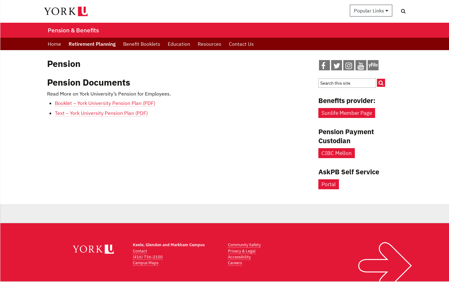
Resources (209, 44)
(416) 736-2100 (148, 257)
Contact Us (241, 44)
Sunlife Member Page (346, 113)
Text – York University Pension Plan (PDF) (101, 113)
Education (179, 44)
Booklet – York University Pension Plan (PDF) (105, 103)
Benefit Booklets (141, 44)
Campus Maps (145, 263)
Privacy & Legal (242, 251)
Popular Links (371, 10)
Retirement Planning (92, 44)
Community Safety (244, 244)
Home (54, 44)
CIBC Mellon (336, 153)
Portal (328, 184)
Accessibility (239, 257)
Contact (140, 251)
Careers (235, 263)
